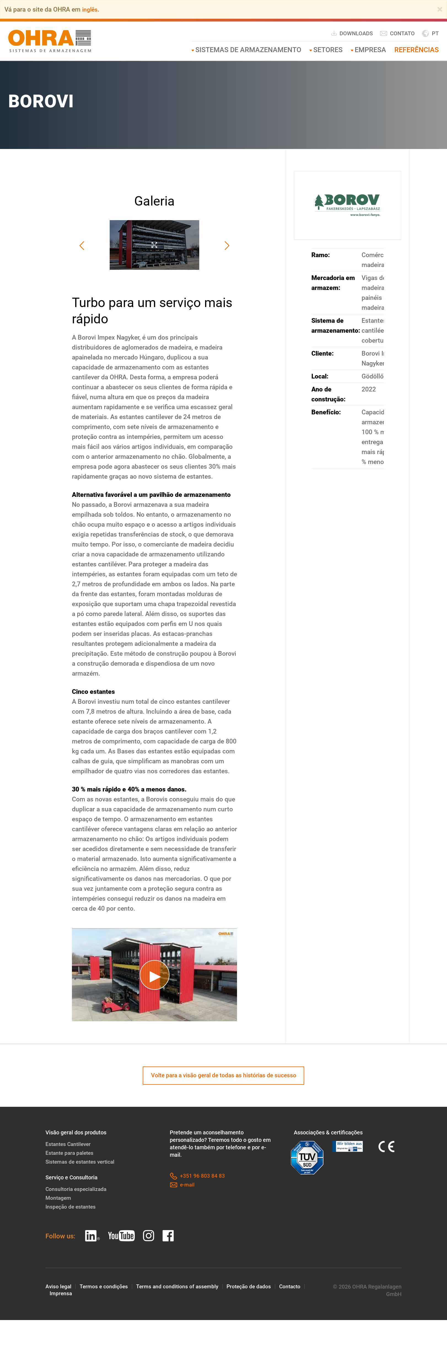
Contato (397, 33)
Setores (328, 50)
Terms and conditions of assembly (180, 1287)
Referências (416, 50)
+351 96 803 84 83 (197, 1177)
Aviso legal (58, 1287)
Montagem (58, 1199)
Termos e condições (105, 1287)
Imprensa (61, 1295)
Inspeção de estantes (71, 1207)
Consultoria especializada (77, 1190)
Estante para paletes (70, 1154)
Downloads (352, 33)
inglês (90, 9)
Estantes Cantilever (69, 1145)
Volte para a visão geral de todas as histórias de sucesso (223, 1076)
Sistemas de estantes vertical (81, 1162)
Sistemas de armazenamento (248, 50)
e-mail (182, 1186)
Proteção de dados (253, 1287)
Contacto (295, 1287)
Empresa (370, 50)
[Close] (440, 9)
